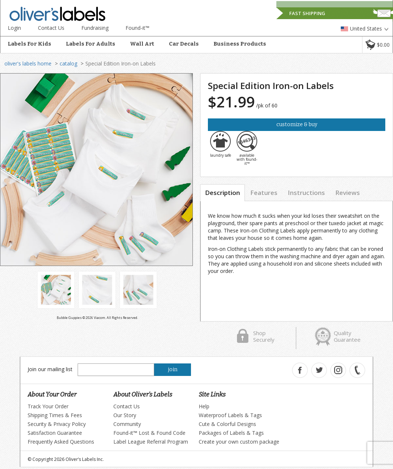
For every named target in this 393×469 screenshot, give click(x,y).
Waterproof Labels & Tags (230, 415)
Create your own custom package (239, 441)
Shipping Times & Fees (55, 415)
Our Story (124, 415)
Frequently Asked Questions (61, 441)
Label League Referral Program (150, 441)
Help (204, 406)
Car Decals (184, 43)
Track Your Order (48, 406)
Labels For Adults (90, 43)
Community (127, 423)
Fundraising (95, 27)
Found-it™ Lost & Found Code (149, 432)
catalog (68, 63)
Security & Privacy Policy (57, 423)
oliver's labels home (28, 63)
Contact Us (51, 27)
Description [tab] (222, 192)
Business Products (239, 43)
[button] (377, 44)
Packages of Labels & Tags (231, 432)
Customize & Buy (296, 124)
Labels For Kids (29, 43)
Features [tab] (263, 192)
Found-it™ (137, 27)
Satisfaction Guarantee (55, 432)
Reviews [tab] (347, 192)
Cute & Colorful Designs (227, 423)
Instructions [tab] (306, 192)
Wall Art (142, 43)
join (172, 369)
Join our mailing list (50, 369)
